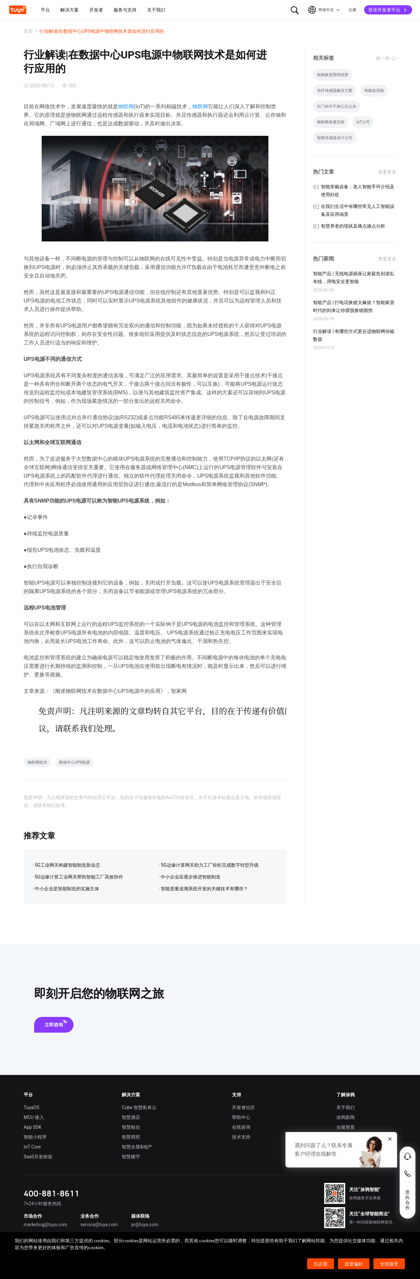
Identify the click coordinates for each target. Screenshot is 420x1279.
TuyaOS (31, 1107)
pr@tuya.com (144, 1224)
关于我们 (345, 1107)
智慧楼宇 (131, 1156)
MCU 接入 (34, 1117)
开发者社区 (243, 1107)
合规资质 (345, 1127)
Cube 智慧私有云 (139, 1107)
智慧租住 (131, 1127)
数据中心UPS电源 (74, 762)
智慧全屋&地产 (137, 1146)
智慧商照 (131, 1137)
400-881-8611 (51, 1193)
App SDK (33, 1127)
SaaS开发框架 (38, 1156)
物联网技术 (37, 762)
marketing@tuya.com (45, 1224)
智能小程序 (35, 1137)
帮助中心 (241, 1117)
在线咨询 (241, 1127)
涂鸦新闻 (345, 1117)
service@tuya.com (99, 1224)
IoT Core (32, 1146)
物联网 (126, 106)
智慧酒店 (131, 1117)
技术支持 (241, 1137)
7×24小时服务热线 (42, 1203)
